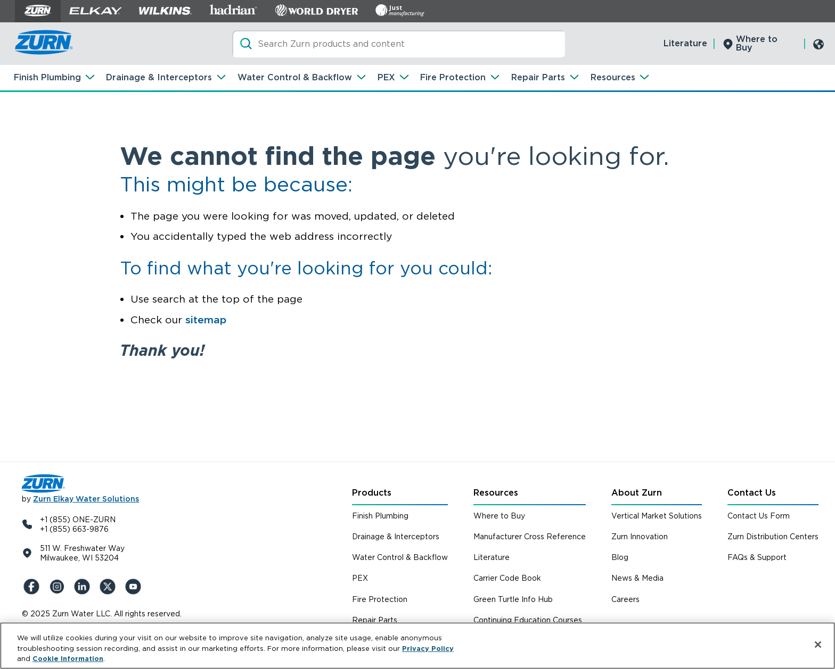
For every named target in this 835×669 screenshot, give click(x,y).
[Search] (399, 44)
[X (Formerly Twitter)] (109, 586)
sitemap (205, 320)
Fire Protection (453, 77)
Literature (685, 43)
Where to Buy (756, 43)
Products (371, 493)
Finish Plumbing (47, 77)
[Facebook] (32, 586)
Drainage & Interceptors (159, 77)
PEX (386, 77)
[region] (417, 645)
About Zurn (636, 493)
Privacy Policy (428, 649)
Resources (613, 77)
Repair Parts (538, 77)
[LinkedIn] (83, 586)
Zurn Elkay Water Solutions (86, 499)
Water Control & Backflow (295, 77)
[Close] (818, 644)
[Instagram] (58, 586)
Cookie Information (67, 659)
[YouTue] (134, 586)
